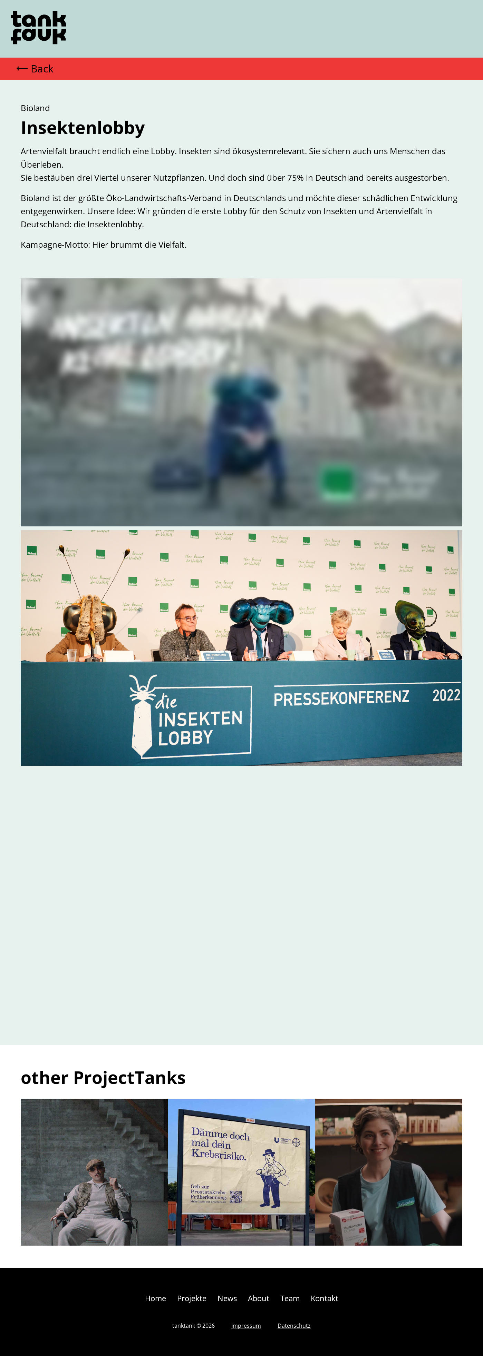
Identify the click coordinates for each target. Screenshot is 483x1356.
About (258, 1298)
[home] (38, 29)
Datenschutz (294, 1325)
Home (155, 1298)
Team (290, 1298)
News (227, 1298)
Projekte (191, 1298)
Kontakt (324, 1298)
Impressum (246, 1325)
